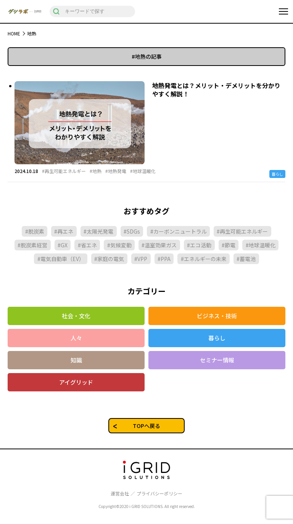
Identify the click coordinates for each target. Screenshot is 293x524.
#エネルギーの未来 (204, 259)
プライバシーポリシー (159, 493)
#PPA (164, 259)
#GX (63, 245)
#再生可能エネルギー (64, 171)
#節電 (228, 245)
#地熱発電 (115, 171)
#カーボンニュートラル (178, 231)
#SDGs (132, 231)
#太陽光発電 (98, 231)
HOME (14, 33)
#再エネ (63, 231)
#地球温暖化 (143, 171)
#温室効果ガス (159, 245)
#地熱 (95, 171)
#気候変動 (119, 245)
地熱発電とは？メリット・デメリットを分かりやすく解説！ (216, 89)
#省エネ (87, 245)
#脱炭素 (34, 231)
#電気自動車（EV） (60, 259)
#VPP (140, 259)
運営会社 (120, 493)
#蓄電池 (246, 259)
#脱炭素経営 (32, 245)
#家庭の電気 (109, 259)
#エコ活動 (199, 245)
